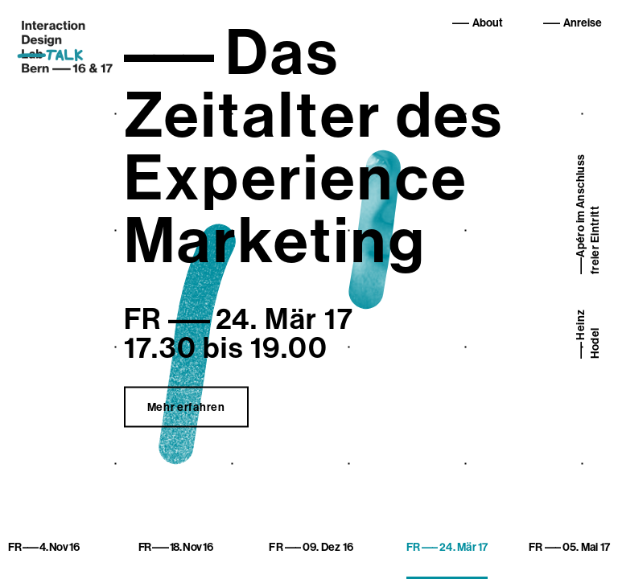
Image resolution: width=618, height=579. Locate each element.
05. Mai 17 (569, 547)
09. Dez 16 (311, 547)
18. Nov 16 (175, 547)
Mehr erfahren (186, 407)
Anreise (582, 23)
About (487, 23)
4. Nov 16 (43, 547)
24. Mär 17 (447, 547)
